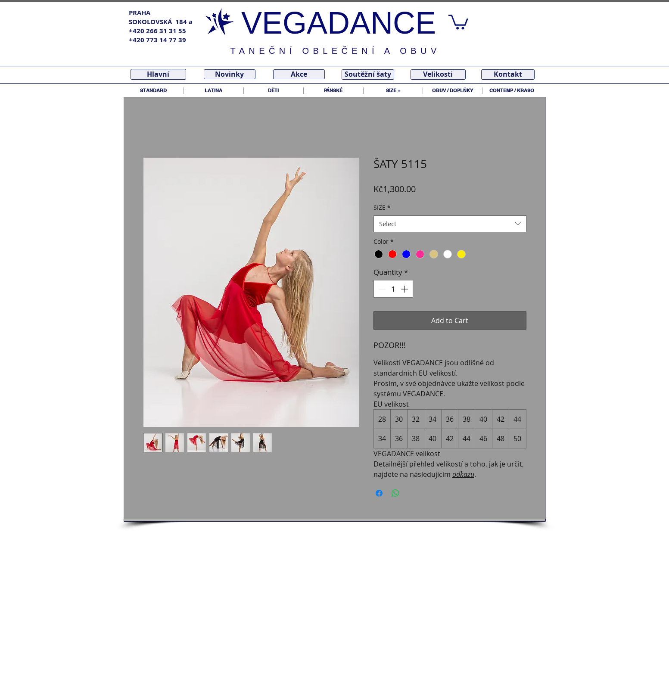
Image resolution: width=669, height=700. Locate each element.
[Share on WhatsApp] (395, 493)
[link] (458, 21)
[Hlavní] (158, 74)
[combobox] (449, 223)
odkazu (463, 474)
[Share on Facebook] (379, 493)
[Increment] (405, 289)
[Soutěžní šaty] (368, 74)
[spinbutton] (393, 289)
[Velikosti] (438, 74)
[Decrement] (381, 289)
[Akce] (299, 74)
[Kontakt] (508, 74)
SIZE (382, 207)
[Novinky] (229, 74)
